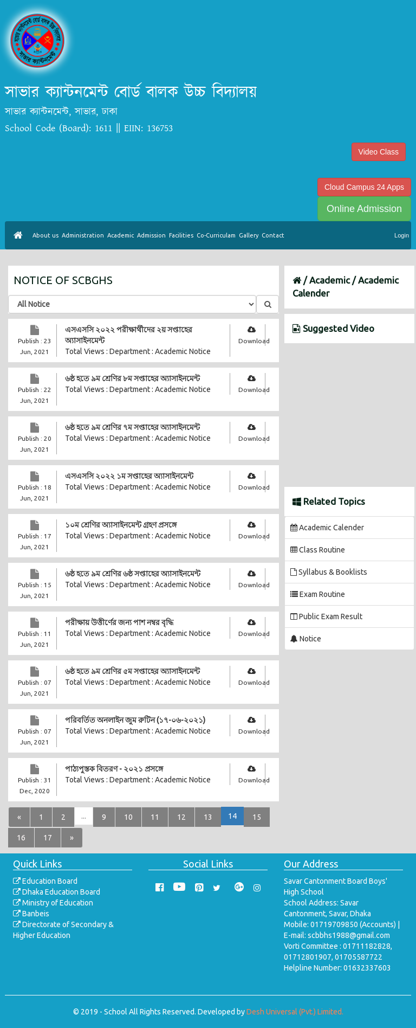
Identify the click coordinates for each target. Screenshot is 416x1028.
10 (128, 817)
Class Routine (317, 549)
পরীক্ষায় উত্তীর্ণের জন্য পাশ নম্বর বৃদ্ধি (119, 622)
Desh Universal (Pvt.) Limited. (294, 1011)
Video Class (379, 151)
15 (256, 817)
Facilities (181, 235)
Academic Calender (327, 527)
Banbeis (31, 913)
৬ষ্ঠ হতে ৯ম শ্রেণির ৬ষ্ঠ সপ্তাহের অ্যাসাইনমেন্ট (132, 573)
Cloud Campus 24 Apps (364, 187)
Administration (83, 235)
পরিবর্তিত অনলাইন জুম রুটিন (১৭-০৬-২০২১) (135, 720)
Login (401, 235)
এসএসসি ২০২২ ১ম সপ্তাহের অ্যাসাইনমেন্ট (129, 476)
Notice (305, 638)
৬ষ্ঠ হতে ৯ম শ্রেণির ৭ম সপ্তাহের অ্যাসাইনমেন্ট (132, 427)
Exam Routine (317, 594)
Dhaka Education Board (56, 892)
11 (155, 817)
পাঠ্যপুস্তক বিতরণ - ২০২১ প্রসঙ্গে (114, 768)
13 (208, 817)
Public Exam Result (326, 616)
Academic (120, 235)
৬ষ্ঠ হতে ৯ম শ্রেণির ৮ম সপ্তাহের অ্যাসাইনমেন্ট (132, 378)
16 (21, 837)
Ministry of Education (53, 902)
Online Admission (364, 208)
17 (47, 837)
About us (45, 235)
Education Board (45, 881)
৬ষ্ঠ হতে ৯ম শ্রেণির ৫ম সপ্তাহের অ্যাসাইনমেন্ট (132, 671)
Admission (151, 235)
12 (181, 817)
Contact (273, 235)
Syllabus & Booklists (328, 572)
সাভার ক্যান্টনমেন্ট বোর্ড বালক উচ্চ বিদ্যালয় (131, 92)
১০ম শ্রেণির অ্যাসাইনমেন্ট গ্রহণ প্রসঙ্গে (121, 525)
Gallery (248, 235)
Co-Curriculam (216, 235)
